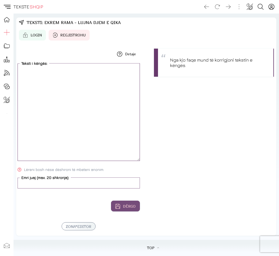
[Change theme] (249, 6)
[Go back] (206, 6)
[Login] (271, 6)
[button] (7, 7)
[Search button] (260, 6)
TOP (153, 248)
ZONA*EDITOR (78, 226)
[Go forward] (228, 6)
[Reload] (217, 6)
